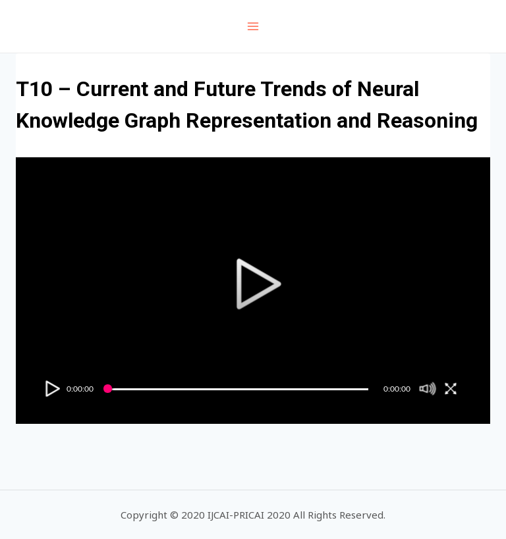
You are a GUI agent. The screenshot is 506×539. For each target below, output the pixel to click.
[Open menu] (253, 26)
